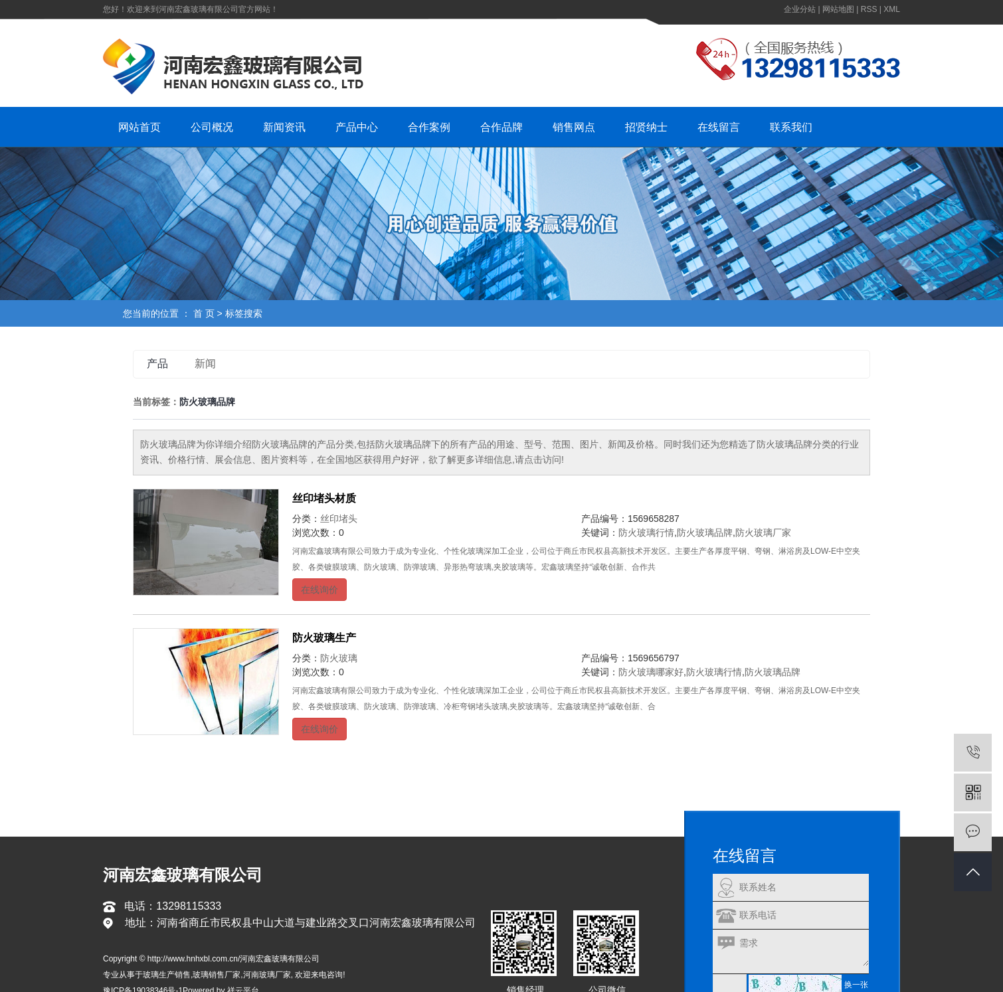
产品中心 (356, 127)
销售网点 (574, 127)
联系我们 (791, 127)
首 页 (204, 313)
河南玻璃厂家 (267, 974)
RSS (869, 9)
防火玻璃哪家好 (651, 672)
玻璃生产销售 (167, 974)
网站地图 (838, 9)
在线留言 (718, 127)
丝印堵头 (338, 518)
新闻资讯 (284, 127)
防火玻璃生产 (324, 637)
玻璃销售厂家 (216, 974)
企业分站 (800, 9)
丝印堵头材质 (324, 498)
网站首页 (139, 127)
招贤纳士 (646, 127)
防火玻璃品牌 (705, 532)
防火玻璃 (338, 658)
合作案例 (429, 127)
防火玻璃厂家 (763, 532)
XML (891, 9)
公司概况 (212, 127)
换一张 (856, 984)
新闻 (205, 363)
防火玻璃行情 (646, 532)
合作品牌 (501, 127)
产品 (157, 363)
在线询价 (319, 589)
